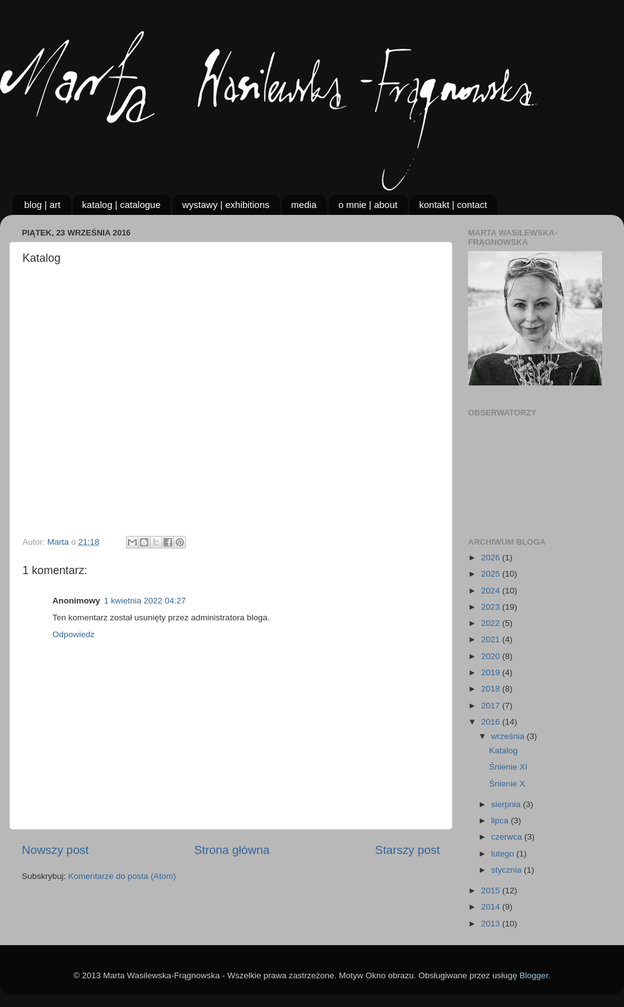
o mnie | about (367, 204)
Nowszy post (55, 849)
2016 (491, 722)
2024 (491, 590)
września (509, 736)
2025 (491, 573)
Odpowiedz (73, 634)
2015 (491, 890)
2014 (491, 906)
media (304, 204)
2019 (491, 672)
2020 (491, 656)
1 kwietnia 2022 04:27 (145, 600)
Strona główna (232, 849)
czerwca (507, 836)
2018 (491, 688)
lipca (501, 820)
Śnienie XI (508, 766)
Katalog (503, 750)
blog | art (42, 204)
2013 (491, 923)
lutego (504, 853)
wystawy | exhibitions (226, 204)
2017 (491, 705)
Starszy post (407, 849)
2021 (491, 639)
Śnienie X (507, 783)
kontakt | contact (453, 204)
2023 (491, 607)
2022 (491, 623)
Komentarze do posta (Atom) (122, 876)
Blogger (534, 975)
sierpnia (507, 804)
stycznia (507, 870)
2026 (491, 557)
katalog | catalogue (121, 204)
